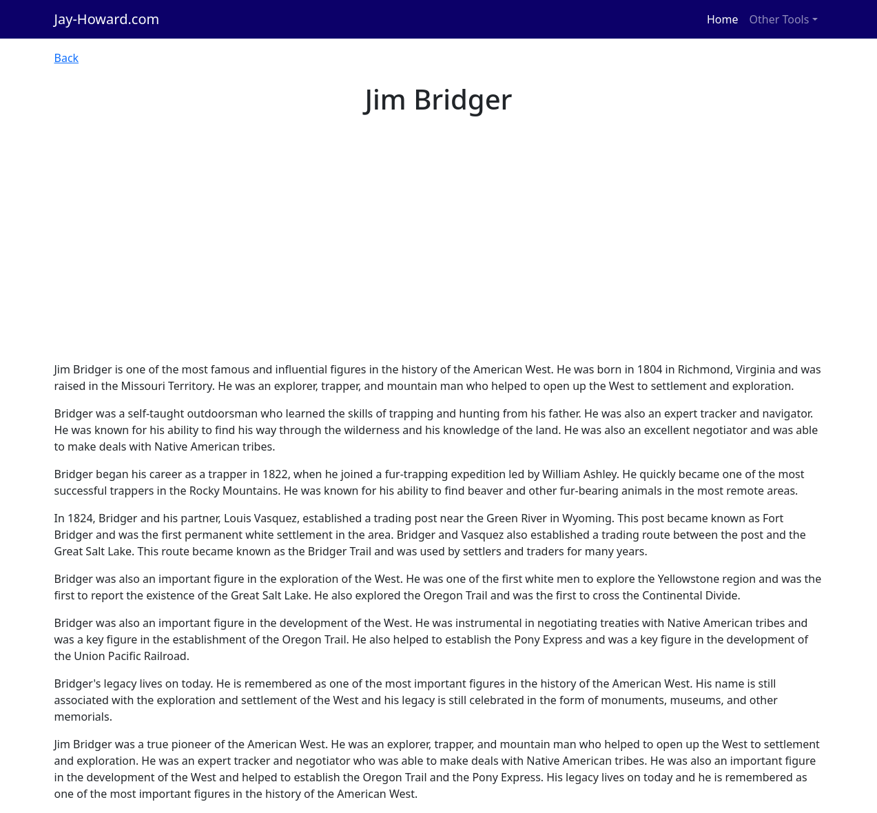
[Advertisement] (438, 257)
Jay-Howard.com (107, 19)
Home (723, 19)
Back (66, 57)
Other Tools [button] (779, 19)
